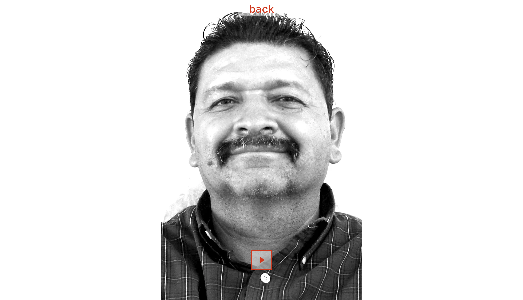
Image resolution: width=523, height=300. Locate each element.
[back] (261, 9)
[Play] (261, 260)
